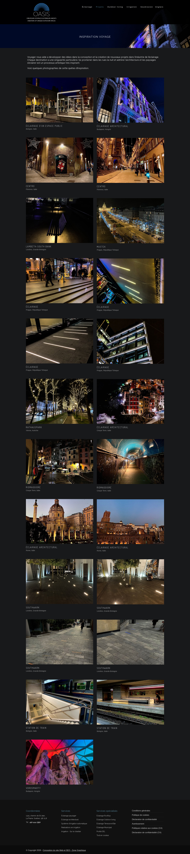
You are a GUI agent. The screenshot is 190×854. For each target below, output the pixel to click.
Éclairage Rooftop (104, 816)
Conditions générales (141, 811)
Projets (100, 7)
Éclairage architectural (70, 820)
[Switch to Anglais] (159, 7)
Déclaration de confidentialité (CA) (146, 832)
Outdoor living (115, 7)
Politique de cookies (140, 815)
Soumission (147, 7)
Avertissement (138, 824)
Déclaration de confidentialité (144, 819)
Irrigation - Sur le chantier (71, 831)
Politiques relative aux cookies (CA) (147, 828)
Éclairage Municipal (104, 827)
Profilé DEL (101, 831)
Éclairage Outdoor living (106, 820)
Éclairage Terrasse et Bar (106, 824)
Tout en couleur (103, 835)
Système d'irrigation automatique (74, 824)
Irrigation (132, 7)
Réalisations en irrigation (70, 827)
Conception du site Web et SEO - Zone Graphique (64, 850)
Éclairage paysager (68, 816)
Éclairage (87, 7)
